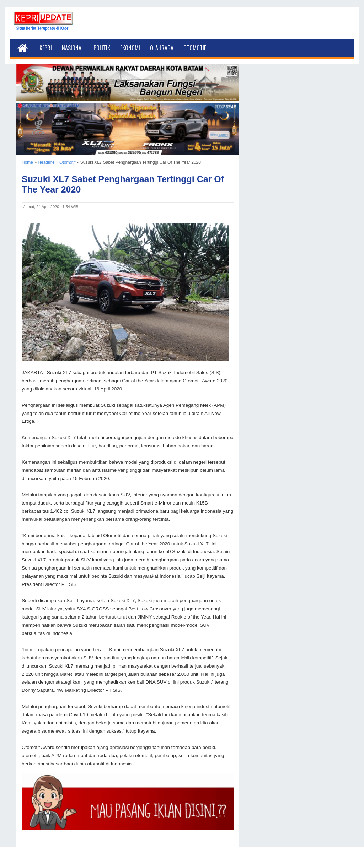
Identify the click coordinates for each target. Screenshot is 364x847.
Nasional (73, 48)
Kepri (45, 48)
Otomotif (194, 48)
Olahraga (161, 48)
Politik (101, 48)
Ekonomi (130, 48)
